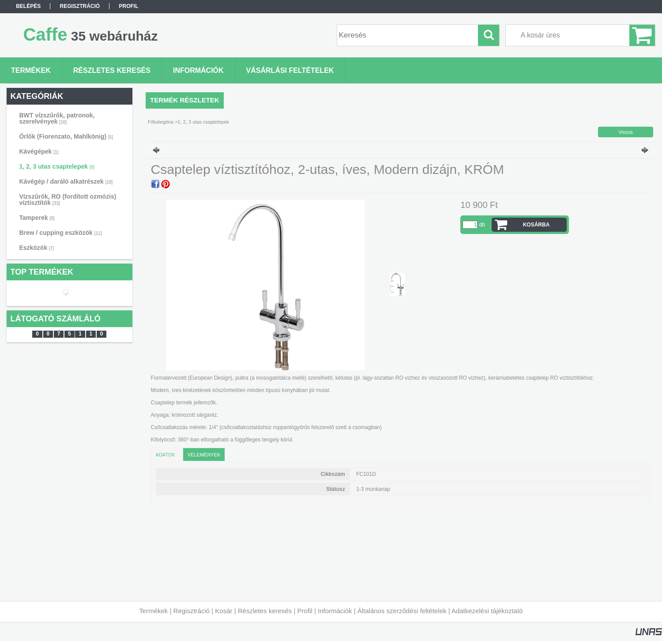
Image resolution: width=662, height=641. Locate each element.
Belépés (28, 6)
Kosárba (536, 225)
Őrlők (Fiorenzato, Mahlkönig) (66, 136)
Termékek (153, 611)
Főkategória (160, 121)
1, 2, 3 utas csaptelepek (56, 166)
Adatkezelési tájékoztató (487, 611)
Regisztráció (191, 611)
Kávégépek (38, 151)
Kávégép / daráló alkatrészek (66, 181)
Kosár (223, 611)
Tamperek (36, 217)
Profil (304, 611)
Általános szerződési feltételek (402, 611)
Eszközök (36, 247)
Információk (335, 611)
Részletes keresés (265, 611)
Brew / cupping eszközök (60, 232)
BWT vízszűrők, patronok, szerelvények (56, 118)
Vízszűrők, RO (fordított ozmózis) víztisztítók (67, 199)
